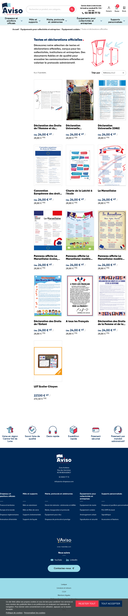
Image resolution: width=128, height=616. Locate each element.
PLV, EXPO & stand (108, 510)
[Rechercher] (51, 9)
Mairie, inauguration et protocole (57, 510)
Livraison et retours (64, 588)
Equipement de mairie (88, 505)
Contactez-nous (62, 568)
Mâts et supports (33, 21)
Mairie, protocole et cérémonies (55, 21)
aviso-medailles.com (64, 547)
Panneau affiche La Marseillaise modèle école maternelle (79, 258)
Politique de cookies (14, 613)
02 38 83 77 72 (92, 13)
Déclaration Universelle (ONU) (109, 127)
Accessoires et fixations (110, 519)
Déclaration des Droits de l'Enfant (45, 323)
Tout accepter (110, 603)
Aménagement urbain (88, 515)
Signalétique (106, 515)
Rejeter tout (86, 603)
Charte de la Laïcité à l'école (80, 192)
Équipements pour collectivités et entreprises (86, 21)
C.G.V (64, 592)
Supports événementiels (32, 515)
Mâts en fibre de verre (31, 510)
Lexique (64, 584)
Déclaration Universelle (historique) (73, 127)
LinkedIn (73, 560)
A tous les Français (78, 321)
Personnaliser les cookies (34, 613)
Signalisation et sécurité (89, 519)
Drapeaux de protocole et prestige (57, 519)
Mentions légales (64, 595)
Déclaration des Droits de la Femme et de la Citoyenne (112, 323)
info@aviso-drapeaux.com (64, 481)
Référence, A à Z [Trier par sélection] (114, 72)
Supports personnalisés (115, 21)
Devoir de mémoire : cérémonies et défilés (60, 505)
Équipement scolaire (87, 510)
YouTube (58, 560)
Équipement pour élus (53, 515)
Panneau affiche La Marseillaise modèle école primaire (111, 258)
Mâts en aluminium (30, 505)
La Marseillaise (107, 191)
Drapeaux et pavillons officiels (11, 21)
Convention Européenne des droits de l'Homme (45, 193)
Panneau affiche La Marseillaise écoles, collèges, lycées (46, 258)
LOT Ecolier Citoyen (46, 387)
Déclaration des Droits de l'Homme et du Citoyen (47, 127)
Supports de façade (30, 519)
